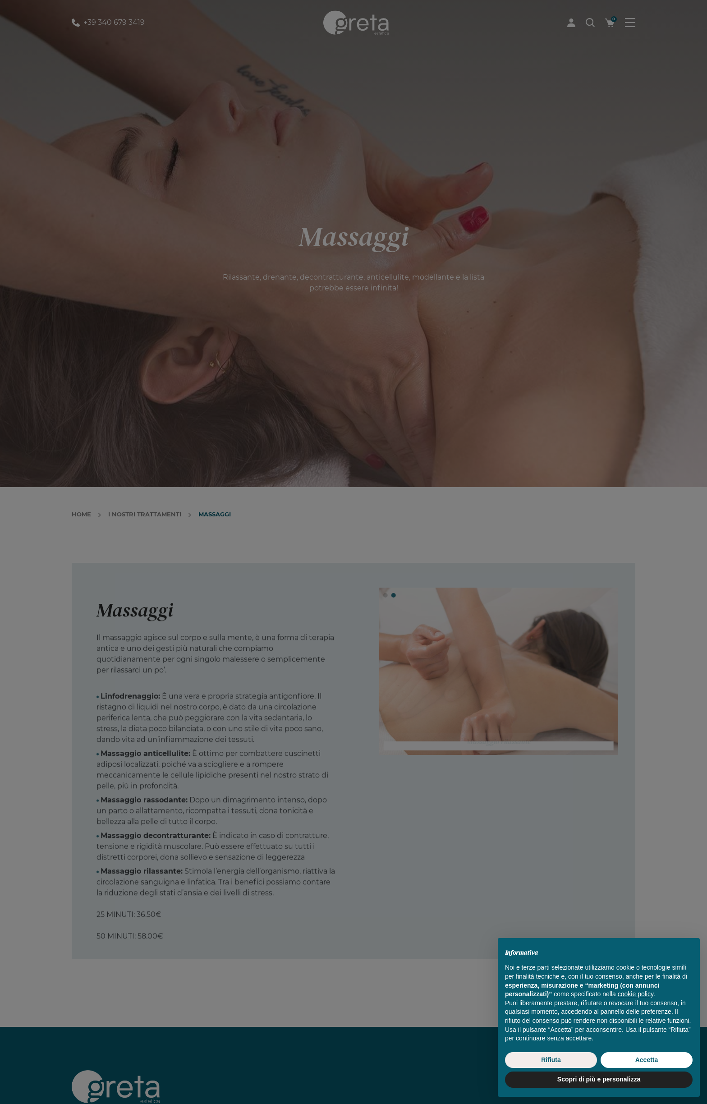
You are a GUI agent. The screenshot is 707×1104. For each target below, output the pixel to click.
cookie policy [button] (635, 1014)
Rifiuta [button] (551, 1079)
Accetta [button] (646, 1079)
